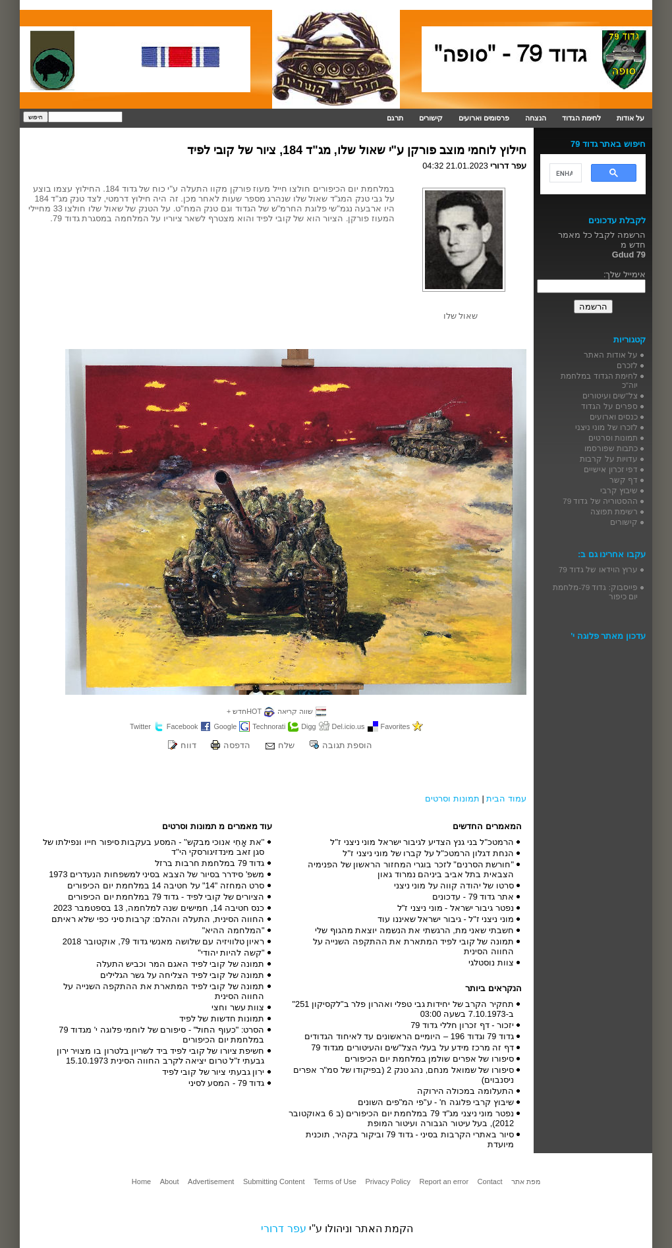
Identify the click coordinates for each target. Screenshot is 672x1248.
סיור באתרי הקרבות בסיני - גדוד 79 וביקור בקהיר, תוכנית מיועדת (410, 1139)
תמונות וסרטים (452, 798)
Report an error (443, 1181)
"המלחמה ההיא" (233, 930)
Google (225, 726)
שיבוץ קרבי (619, 490)
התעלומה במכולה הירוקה (465, 1091)
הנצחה (535, 118)
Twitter (140, 726)
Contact (490, 1181)
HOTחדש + (244, 711)
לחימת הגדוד (581, 118)
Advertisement (211, 1181)
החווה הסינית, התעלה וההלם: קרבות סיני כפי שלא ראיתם (158, 919)
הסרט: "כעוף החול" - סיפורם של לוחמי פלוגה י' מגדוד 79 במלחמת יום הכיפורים (161, 1035)
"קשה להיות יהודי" (231, 953)
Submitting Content (274, 1181)
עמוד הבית (506, 798)
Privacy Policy (387, 1181)
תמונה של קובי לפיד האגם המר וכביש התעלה (180, 964)
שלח (286, 745)
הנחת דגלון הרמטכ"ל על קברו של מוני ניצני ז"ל (428, 853)
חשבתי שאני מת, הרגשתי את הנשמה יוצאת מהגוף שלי (414, 930)
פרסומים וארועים (484, 118)
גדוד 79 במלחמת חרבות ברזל (209, 863)
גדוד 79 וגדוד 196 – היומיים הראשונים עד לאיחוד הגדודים (409, 1036)
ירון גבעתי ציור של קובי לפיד (213, 1072)
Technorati (268, 726)
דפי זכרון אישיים (611, 469)
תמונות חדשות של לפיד (222, 1018)
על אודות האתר (611, 354)
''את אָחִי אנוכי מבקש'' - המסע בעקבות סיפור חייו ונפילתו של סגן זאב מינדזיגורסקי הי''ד (154, 847)
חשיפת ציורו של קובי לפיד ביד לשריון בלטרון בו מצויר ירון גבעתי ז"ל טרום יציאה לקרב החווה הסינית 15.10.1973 (161, 1056)
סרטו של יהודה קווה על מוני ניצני (454, 885)
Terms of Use (335, 1181)
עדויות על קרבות (609, 458)
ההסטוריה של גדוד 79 (600, 501)
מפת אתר (525, 1181)
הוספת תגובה (347, 745)
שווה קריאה (295, 711)
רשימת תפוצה (614, 511)
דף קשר (623, 479)
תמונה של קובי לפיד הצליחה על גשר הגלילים (182, 975)
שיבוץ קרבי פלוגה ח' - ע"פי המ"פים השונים (436, 1102)
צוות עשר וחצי (237, 1007)
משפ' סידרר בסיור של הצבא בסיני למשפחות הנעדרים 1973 (156, 874)
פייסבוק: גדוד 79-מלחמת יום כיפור (595, 592)
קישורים (431, 118)
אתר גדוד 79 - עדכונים (473, 897)
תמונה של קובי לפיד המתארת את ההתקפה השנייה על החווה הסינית (413, 946)
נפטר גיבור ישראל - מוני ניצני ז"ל (455, 908)
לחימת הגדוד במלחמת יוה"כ (599, 380)
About (169, 1181)
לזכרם (627, 365)
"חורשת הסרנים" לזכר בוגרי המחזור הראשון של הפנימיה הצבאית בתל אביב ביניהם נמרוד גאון (411, 869)
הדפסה (236, 745)
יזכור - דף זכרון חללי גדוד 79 (462, 1025)
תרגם (395, 118)
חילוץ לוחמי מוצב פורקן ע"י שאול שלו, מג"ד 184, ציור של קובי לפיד (356, 150)
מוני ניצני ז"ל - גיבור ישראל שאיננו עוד (446, 919)
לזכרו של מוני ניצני (606, 427)
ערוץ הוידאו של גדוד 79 (598, 569)
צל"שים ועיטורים (610, 395)
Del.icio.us (348, 726)
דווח (188, 745)
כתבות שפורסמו (611, 448)
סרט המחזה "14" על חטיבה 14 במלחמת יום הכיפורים (165, 885)
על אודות (630, 118)
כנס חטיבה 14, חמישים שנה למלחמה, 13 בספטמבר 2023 (159, 908)
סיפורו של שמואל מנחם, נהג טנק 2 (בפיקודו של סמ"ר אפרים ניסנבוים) (403, 1075)
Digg (308, 726)
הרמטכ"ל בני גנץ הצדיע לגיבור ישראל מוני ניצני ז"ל (422, 842)
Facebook (182, 726)
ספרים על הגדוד (609, 406)
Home (141, 1181)
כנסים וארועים (614, 416)
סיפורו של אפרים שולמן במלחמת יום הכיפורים (429, 1059)
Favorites (395, 726)
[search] (564, 173)
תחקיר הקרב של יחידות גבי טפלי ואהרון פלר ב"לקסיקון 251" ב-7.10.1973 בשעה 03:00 (403, 1009)
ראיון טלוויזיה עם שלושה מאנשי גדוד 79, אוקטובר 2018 (164, 941)
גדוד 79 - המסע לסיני (226, 1083)
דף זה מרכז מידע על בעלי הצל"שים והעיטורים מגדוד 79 (412, 1047)
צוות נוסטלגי (491, 962)
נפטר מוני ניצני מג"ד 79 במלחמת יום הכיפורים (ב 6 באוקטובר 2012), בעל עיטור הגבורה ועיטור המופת (401, 1118)
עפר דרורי (283, 1228)
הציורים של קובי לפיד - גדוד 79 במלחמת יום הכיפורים (166, 897)
